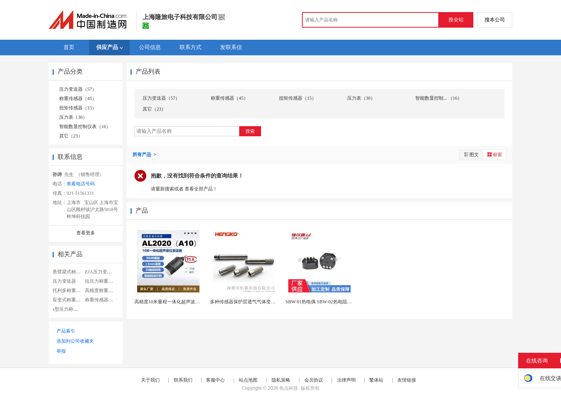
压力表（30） (73, 117)
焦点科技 (288, 388)
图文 (471, 154)
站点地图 (248, 380)
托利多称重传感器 (71, 290)
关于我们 (150, 380)
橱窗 (494, 154)
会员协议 (313, 380)
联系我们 (183, 380)
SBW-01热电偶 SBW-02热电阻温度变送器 (328, 301)
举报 (61, 351)
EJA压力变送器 (100, 272)
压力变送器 (64, 281)
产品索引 (65, 331)
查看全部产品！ (201, 189)
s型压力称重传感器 (72, 309)
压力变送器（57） (78, 89)
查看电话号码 (81, 184)
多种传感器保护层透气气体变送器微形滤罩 (254, 301)
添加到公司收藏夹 (75, 341)
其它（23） (71, 136)
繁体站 (376, 380)
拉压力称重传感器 (103, 281)
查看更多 (85, 233)
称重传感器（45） (78, 98)
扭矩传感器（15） (78, 108)
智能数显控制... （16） (438, 98)
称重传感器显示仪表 (106, 300)
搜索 (250, 131)
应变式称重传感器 (71, 300)
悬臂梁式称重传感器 (74, 272)
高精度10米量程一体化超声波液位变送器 (176, 301)
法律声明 (346, 380)
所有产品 (142, 154)
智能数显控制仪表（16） (85, 126)
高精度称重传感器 (103, 290)
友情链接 (406, 380)
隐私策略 (281, 380)
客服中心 (215, 380)
